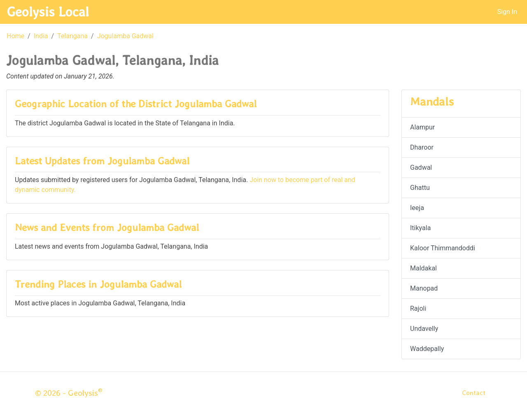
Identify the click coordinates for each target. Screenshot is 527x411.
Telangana (72, 36)
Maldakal (423, 268)
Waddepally (427, 349)
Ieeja (417, 208)
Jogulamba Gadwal (125, 36)
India (41, 36)
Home (15, 36)
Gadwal (421, 167)
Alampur (422, 127)
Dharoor (422, 147)
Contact (473, 393)
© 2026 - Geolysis (69, 393)
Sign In (507, 12)
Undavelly (424, 328)
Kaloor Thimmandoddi (442, 248)
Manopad (424, 288)
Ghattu (420, 188)
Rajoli (418, 308)
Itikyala (420, 228)
